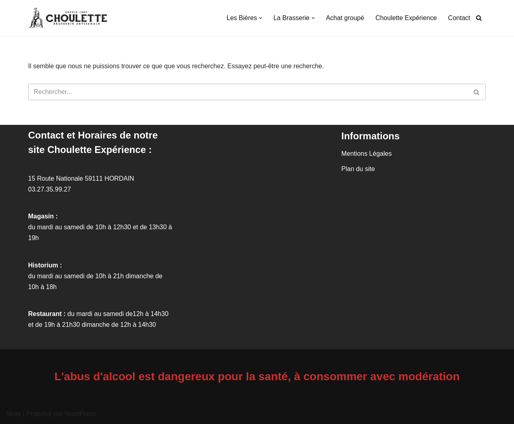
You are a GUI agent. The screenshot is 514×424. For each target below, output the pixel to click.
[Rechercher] (479, 18)
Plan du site (358, 168)
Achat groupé (345, 17)
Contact (459, 17)
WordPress (80, 413)
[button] (260, 18)
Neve (13, 413)
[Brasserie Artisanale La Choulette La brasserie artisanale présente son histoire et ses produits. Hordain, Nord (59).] (70, 18)
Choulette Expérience (406, 17)
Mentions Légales (366, 153)
